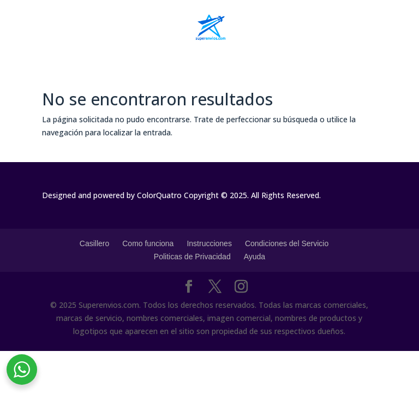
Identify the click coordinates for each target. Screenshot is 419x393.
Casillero (94, 243)
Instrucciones (209, 243)
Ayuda (254, 256)
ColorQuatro (159, 195)
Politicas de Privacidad (192, 256)
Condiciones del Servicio (286, 243)
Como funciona (147, 243)
